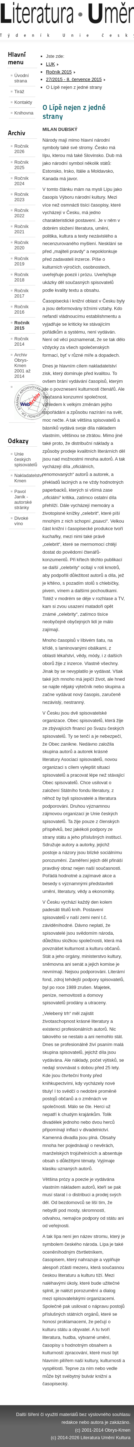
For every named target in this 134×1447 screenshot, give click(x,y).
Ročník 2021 (21, 229)
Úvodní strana (21, 78)
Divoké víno (21, 521)
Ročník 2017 (21, 293)
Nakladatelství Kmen (24, 478)
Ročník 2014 (21, 341)
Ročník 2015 (22, 325)
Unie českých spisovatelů (24, 459)
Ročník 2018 (21, 277)
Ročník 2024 (21, 181)
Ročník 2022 (21, 213)
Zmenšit (109, 28)
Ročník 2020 (21, 245)
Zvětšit (68, 28)
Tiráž (19, 91)
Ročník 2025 (21, 164)
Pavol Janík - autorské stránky (23, 499)
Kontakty (23, 102)
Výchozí (88, 28)
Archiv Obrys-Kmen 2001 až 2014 (22, 365)
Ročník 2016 (21, 309)
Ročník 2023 (21, 197)
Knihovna (23, 113)
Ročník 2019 (21, 261)
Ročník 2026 (21, 148)
